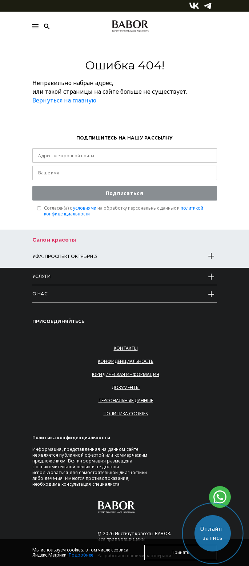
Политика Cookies (126, 414)
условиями (84, 208)
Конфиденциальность (125, 361)
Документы (126, 387)
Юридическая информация (125, 374)
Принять (180, 552)
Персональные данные (126, 400)
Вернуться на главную (64, 100)
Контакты (126, 348)
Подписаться (124, 193)
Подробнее (81, 555)
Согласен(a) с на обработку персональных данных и (123, 211)
